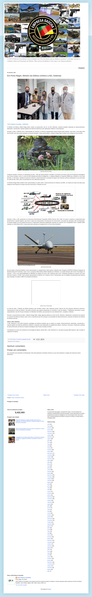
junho (48, 442)
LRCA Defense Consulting (24, 577)
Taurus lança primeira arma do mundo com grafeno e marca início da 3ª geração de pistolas (30, 429)
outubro (49, 435)
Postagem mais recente (13, 395)
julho (48, 440)
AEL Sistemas (16, 341)
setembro (49, 437)
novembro (49, 433)
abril (48, 424)
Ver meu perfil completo (21, 585)
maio (48, 444)
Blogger (49, 589)
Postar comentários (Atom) (17, 397)
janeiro (49, 429)
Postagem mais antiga (79, 395)
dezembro (49, 431)
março (48, 426)
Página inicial (46, 395)
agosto (49, 438)
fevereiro (49, 428)
